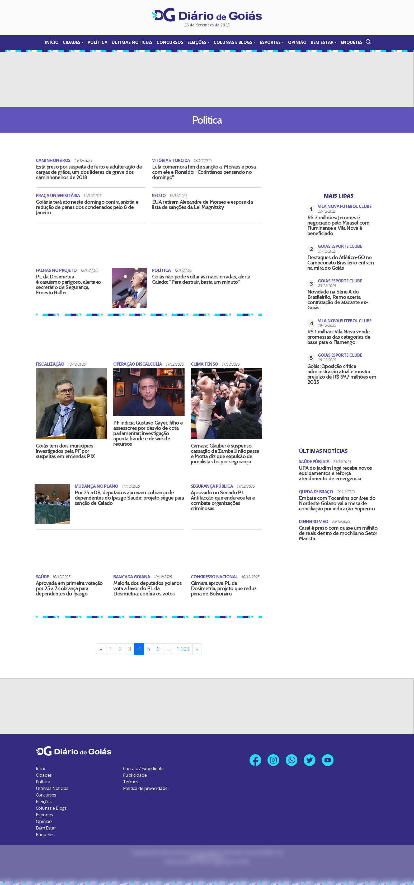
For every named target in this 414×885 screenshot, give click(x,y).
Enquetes (352, 42)
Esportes (270, 42)
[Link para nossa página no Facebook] (254, 755)
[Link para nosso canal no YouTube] (329, 755)
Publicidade (135, 769)
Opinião (297, 42)
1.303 (182, 643)
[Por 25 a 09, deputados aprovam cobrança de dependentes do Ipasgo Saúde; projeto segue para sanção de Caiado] (52, 500)
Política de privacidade (145, 783)
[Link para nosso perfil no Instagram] (273, 755)
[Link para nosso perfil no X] (310, 755)
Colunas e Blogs (233, 42)
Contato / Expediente (143, 763)
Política (97, 42)
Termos (130, 776)
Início (52, 42)
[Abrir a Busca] (368, 42)
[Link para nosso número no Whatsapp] (291, 755)
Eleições (196, 42)
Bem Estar (322, 42)
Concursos (170, 42)
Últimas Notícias (132, 42)
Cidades (71, 42)
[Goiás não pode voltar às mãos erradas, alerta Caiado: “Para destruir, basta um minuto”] (129, 287)
